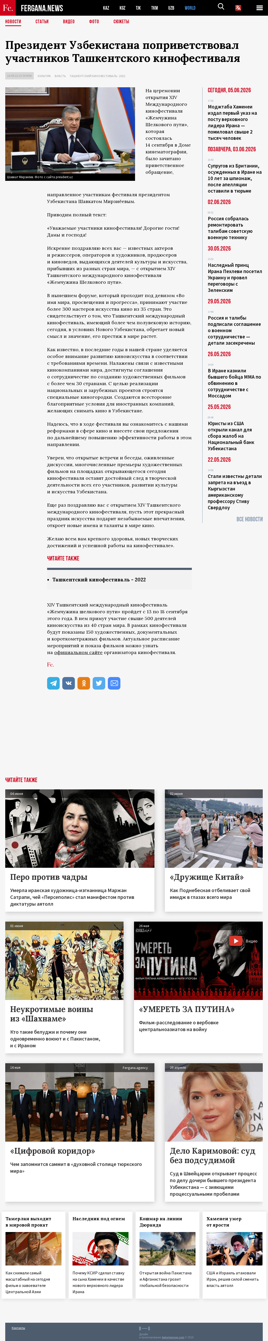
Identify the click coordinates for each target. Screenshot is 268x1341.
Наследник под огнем (89, 1222)
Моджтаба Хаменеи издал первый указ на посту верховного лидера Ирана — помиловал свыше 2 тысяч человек (232, 122)
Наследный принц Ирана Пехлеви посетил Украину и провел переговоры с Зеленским (235, 277)
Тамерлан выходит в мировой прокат (32, 1222)
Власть (60, 76)
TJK (140, 8)
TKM (157, 8)
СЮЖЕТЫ (124, 22)
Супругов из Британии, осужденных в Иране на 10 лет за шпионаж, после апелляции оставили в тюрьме (235, 178)
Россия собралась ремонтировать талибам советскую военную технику (230, 227)
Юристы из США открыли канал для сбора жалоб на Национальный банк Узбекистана (231, 436)
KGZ (123, 8)
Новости (13, 22)
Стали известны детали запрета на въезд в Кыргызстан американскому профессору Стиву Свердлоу (235, 492)
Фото (96, 22)
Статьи (43, 22)
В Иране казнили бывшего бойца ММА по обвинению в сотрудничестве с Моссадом (234, 383)
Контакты (18, 1326)
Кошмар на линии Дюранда (164, 1222)
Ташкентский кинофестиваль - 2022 (97, 76)
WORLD (195, 8)
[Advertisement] (134, 738)
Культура (44, 76)
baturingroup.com (173, 1335)
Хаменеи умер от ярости (227, 1222)
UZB (175, 8)
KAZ (106, 8)
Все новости (250, 519)
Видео (71, 22)
